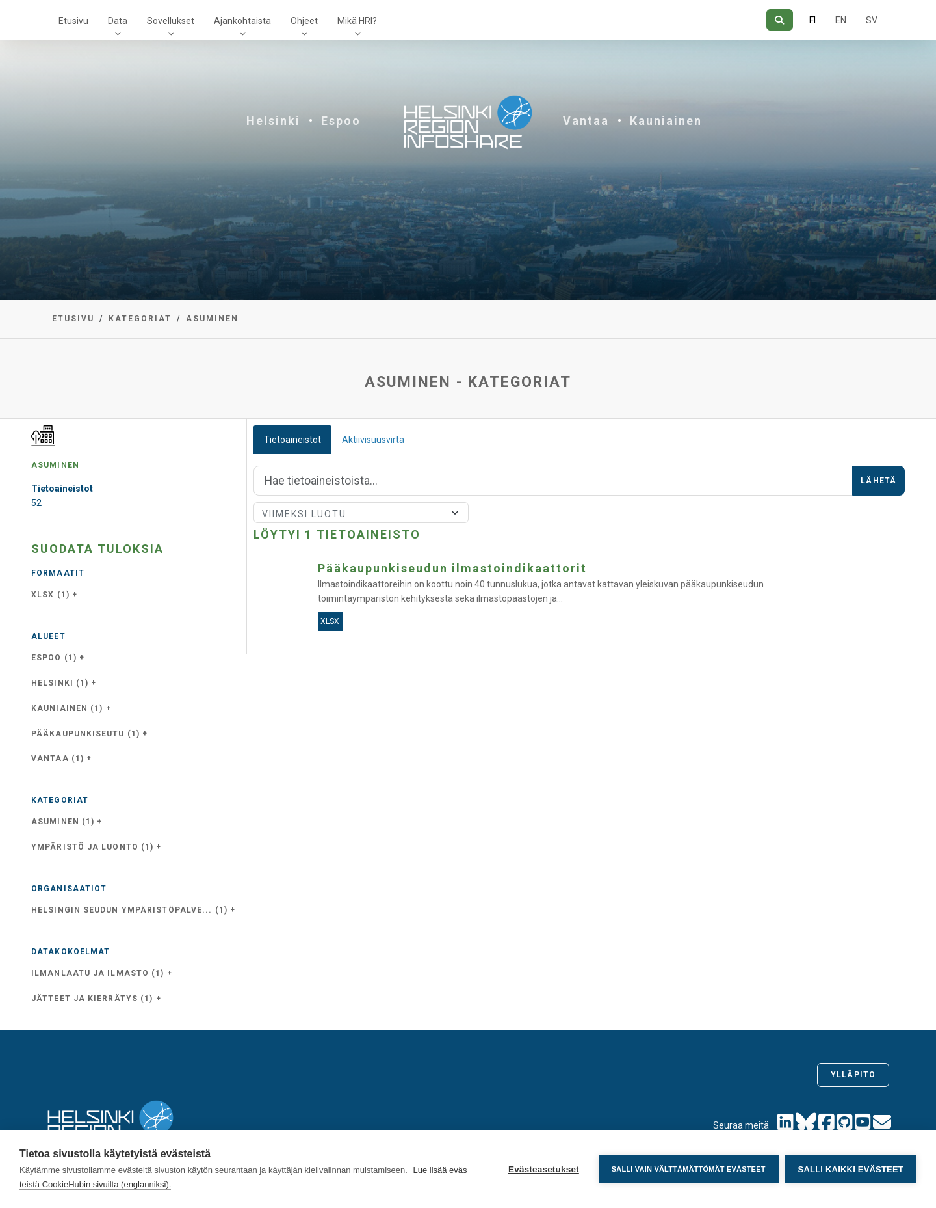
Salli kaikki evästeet (851, 1169)
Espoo (341, 121)
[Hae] (779, 20)
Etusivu (73, 21)
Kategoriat (140, 318)
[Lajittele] (361, 512)
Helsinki (273, 121)
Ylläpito (853, 1074)
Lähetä (878, 480)
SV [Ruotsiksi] (872, 20)
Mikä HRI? (357, 21)
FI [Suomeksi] (812, 20)
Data (117, 21)
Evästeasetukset (543, 1169)
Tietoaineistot (292, 440)
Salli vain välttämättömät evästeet (689, 1169)
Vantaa (586, 121)
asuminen (212, 318)
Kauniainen (666, 121)
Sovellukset (170, 21)
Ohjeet (304, 21)
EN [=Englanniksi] (840, 20)
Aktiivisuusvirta (373, 440)
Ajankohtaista (242, 21)
